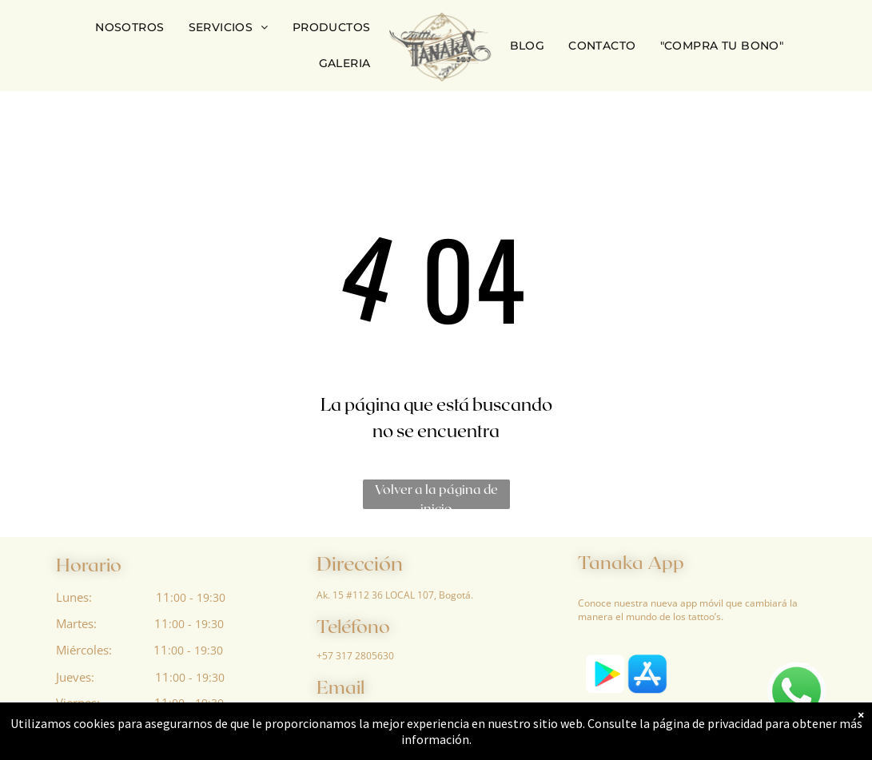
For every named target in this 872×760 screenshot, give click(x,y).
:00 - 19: (190, 623)
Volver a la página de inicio (436, 495)
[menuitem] (129, 27)
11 (163, 597)
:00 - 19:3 (194, 597)
